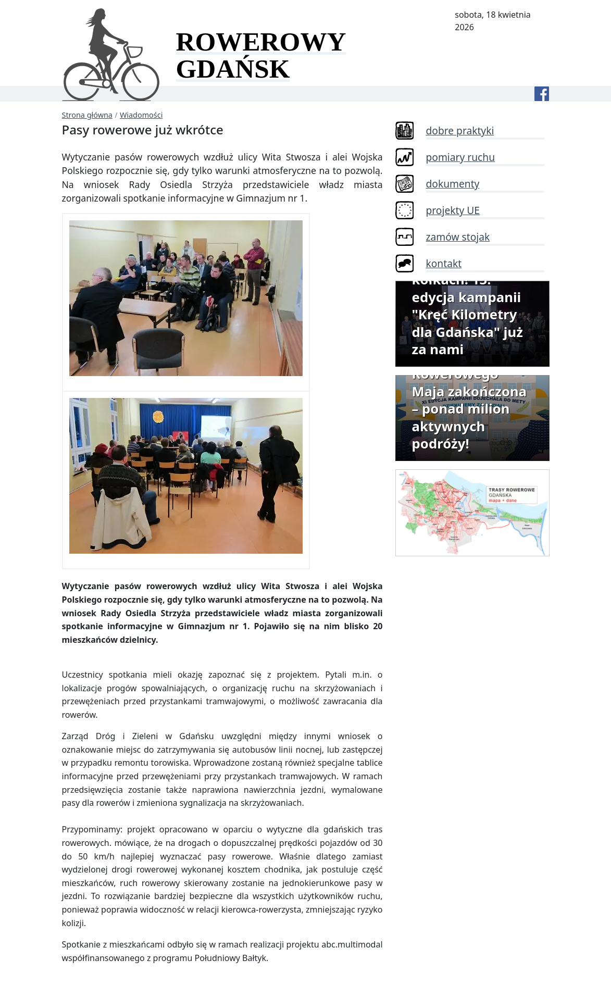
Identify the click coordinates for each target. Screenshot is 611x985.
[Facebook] (542, 94)
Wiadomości (141, 115)
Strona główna (87, 115)
